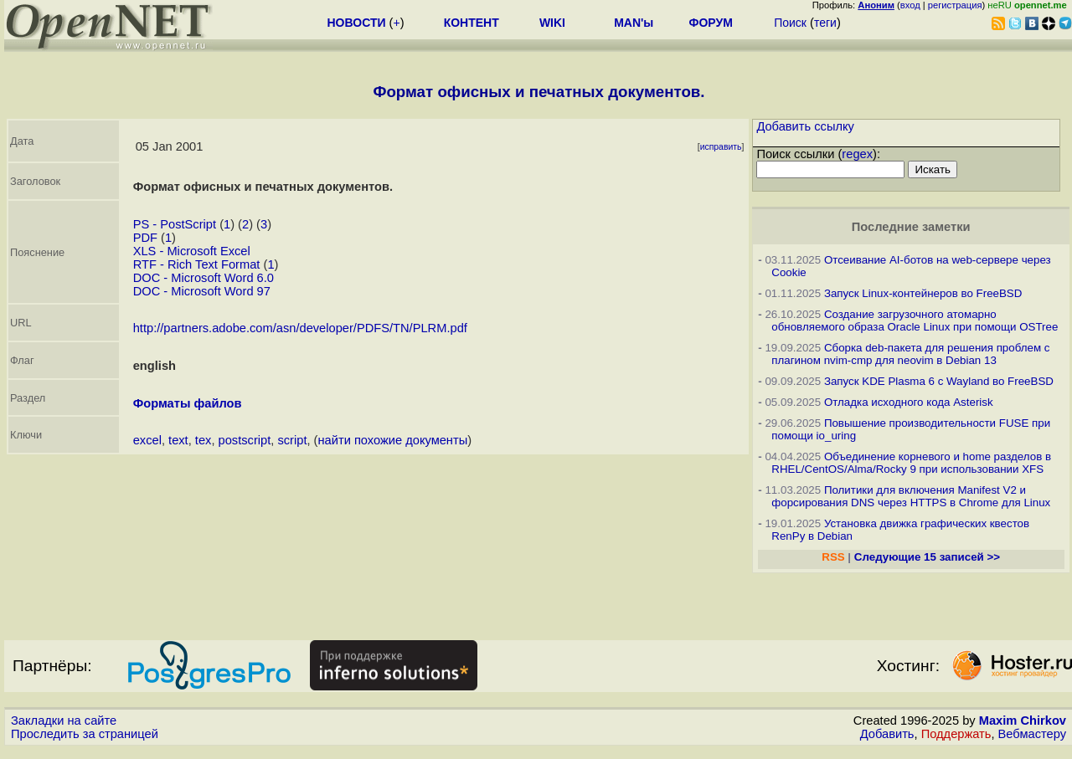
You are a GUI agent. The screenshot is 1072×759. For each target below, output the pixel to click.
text (178, 440)
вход (910, 5)
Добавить (887, 734)
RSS (833, 557)
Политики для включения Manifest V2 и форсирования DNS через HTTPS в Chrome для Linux (910, 496)
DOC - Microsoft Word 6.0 (203, 278)
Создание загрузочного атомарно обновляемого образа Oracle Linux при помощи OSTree (914, 320)
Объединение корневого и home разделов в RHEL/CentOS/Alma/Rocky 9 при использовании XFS (911, 462)
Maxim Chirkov (1022, 720)
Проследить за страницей (84, 734)
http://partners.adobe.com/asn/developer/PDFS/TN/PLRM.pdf (300, 328)
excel (147, 440)
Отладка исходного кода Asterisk (908, 402)
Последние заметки (911, 226)
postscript (245, 440)
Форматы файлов (187, 403)
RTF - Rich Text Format (196, 264)
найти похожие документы (393, 440)
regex (857, 154)
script (292, 440)
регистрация (955, 5)
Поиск (790, 22)
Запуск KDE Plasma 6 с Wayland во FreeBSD (939, 381)
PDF (145, 237)
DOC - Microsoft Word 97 (202, 291)
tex (203, 440)
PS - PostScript (174, 224)
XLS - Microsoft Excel (191, 251)
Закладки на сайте (63, 720)
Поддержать (956, 734)
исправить (721, 146)
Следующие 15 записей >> (927, 557)
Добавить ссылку (805, 126)
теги (825, 22)
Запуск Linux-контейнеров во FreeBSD (923, 293)
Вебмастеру (1032, 734)
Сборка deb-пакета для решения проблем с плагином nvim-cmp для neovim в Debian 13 (910, 354)
